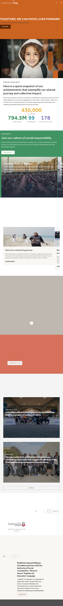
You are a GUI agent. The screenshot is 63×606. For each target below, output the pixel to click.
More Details (8, 152)
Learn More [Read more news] (22, 594)
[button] (45, 511)
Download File (15, 363)
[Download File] (35, 363)
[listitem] (31, 418)
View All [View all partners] (56, 511)
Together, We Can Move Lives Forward (30, 19)
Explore (5, 27)
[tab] (6, 224)
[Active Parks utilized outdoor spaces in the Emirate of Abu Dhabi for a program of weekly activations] (31, 416)
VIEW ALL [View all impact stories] (31, 488)
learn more (10, 261)
